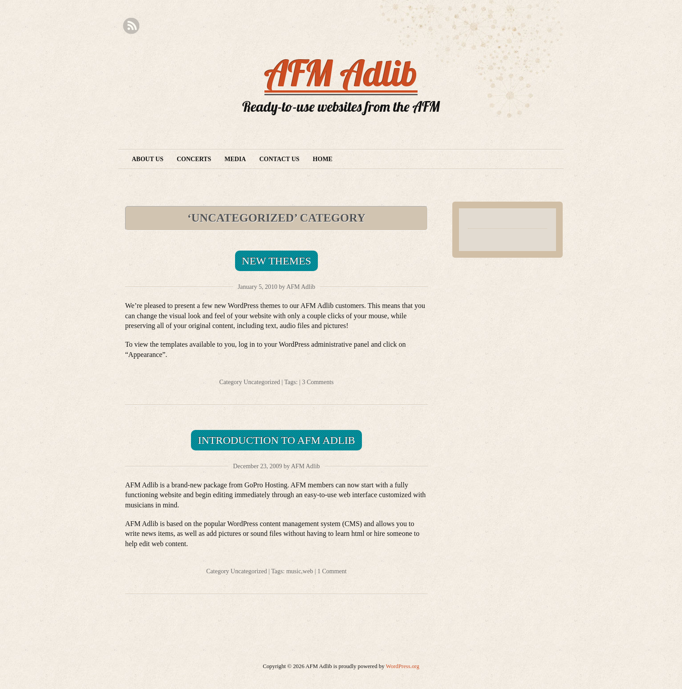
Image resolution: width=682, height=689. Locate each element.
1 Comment (332, 571)
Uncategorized (262, 382)
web (308, 571)
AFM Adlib (341, 73)
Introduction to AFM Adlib (276, 440)
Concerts (194, 159)
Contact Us (279, 159)
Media (235, 159)
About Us (147, 159)
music (293, 571)
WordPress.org (402, 666)
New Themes (276, 261)
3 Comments (317, 382)
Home (323, 159)
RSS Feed (131, 26)
